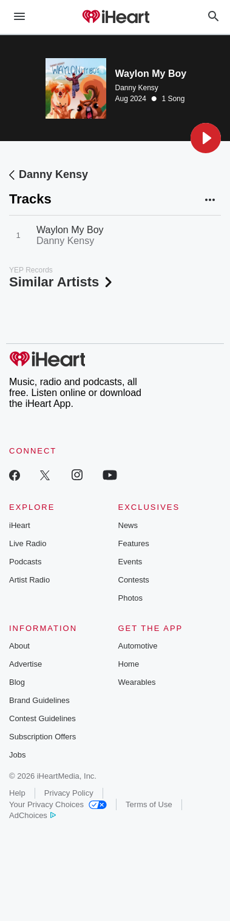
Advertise (25, 663)
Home (129, 663)
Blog (17, 682)
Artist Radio (29, 579)
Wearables (137, 682)
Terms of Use (149, 804)
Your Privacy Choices (58, 804)
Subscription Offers (42, 736)
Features (133, 543)
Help (17, 792)
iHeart (19, 525)
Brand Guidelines (39, 700)
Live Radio (27, 543)
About (19, 645)
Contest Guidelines (42, 718)
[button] (206, 138)
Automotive (138, 645)
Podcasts (25, 561)
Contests (133, 579)
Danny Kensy (136, 88)
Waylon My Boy (70, 230)
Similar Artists (62, 281)
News (128, 525)
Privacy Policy (68, 792)
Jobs (17, 754)
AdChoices (32, 815)
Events (130, 561)
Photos (130, 597)
